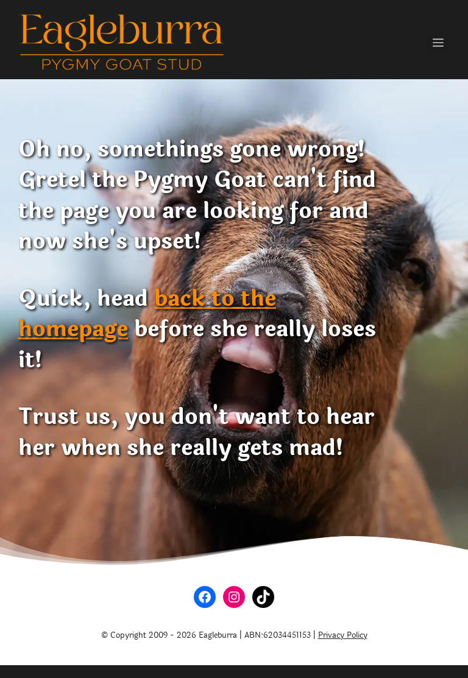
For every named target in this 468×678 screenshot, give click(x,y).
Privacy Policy (342, 635)
